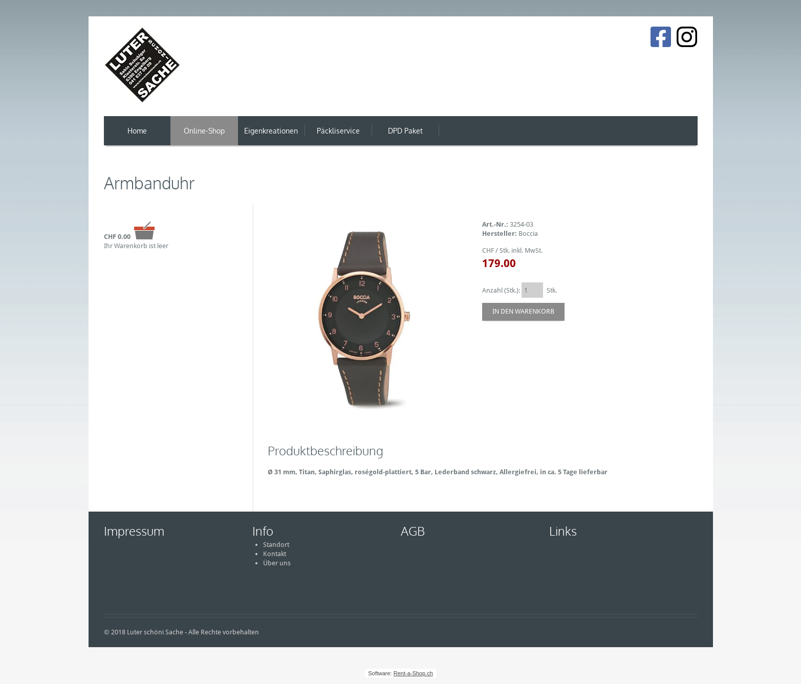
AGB (413, 531)
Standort (276, 544)
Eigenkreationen (271, 130)
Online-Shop (204, 130)
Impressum (134, 531)
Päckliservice (338, 130)
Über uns (277, 563)
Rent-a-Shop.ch (413, 673)
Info (262, 531)
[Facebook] (660, 37)
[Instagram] (687, 37)
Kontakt (274, 554)
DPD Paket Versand (405, 135)
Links (563, 531)
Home (137, 130)
